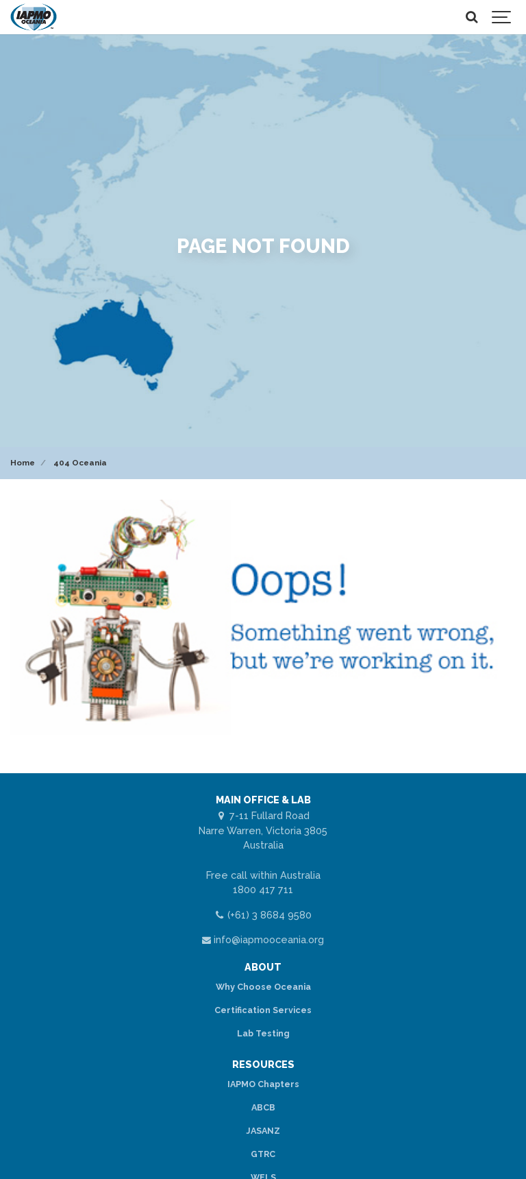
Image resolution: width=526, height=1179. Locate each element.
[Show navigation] (502, 17)
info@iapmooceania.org (263, 939)
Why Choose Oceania (263, 987)
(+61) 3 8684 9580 (263, 915)
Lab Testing (263, 1033)
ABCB (263, 1107)
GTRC (263, 1154)
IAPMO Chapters (263, 1084)
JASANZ (263, 1131)
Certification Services (263, 1010)
